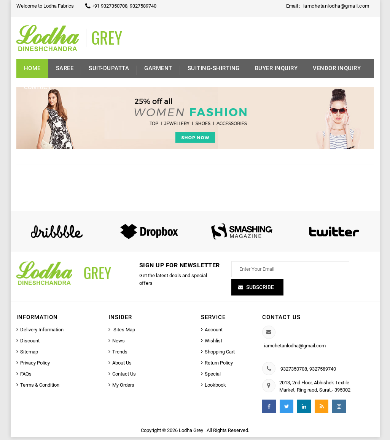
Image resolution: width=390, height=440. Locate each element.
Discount (30, 343)
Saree (65, 68)
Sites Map (123, 332)
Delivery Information (42, 332)
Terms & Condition (39, 387)
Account (214, 332)
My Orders (123, 387)
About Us (122, 365)
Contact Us (124, 376)
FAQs (26, 376)
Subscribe (260, 290)
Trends (119, 354)
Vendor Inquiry (337, 68)
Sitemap (29, 354)
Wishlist (213, 343)
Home (32, 68)
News (118, 343)
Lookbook (215, 387)
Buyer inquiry (276, 68)
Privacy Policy (35, 365)
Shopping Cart (220, 354)
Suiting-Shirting (214, 68)
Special (213, 376)
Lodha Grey (191, 433)
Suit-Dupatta (109, 68)
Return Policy (219, 365)
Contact (37, 87)
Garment (158, 68)
